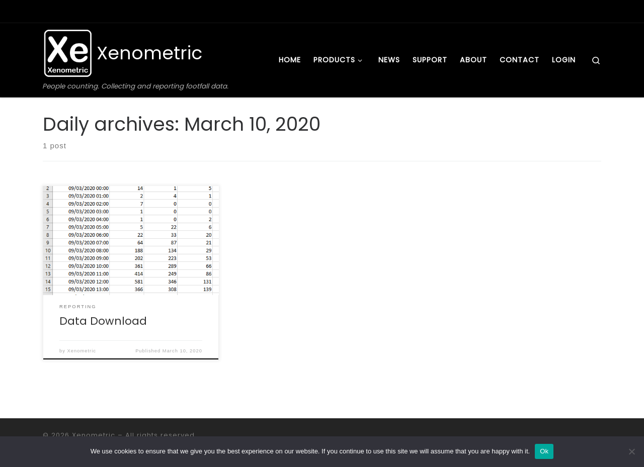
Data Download (103, 321)
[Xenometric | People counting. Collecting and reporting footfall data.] (68, 52)
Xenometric (81, 350)
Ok (544, 451)
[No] (631, 451)
